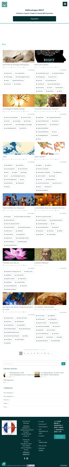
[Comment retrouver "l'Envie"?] (50, 100)
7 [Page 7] (41, 353)
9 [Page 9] (48, 353)
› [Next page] (51, 353)
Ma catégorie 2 (8, 396)
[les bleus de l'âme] (18, 298)
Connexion (63, 465)
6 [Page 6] (37, 353)
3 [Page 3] (27, 353)
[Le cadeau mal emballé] (50, 298)
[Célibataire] (50, 148)
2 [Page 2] (24, 353)
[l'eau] (18, 148)
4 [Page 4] (31, 353)
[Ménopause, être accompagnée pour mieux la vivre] (6, 374)
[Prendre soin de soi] (18, 254)
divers (6, 403)
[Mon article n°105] (50, 254)
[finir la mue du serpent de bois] (50, 199)
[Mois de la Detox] (50, 56)
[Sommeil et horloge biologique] (18, 56)
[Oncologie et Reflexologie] (18, 100)
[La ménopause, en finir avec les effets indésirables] (37, 374)
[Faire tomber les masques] (18, 199)
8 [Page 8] (44, 353)
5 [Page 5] (34, 353)
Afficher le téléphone (26, 453)
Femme (6, 400)
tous (5, 407)
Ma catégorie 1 (8, 393)
